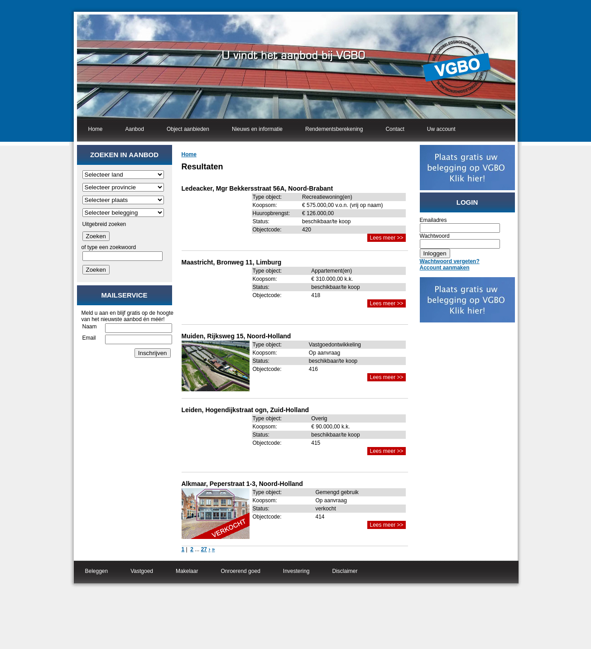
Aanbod (134, 129)
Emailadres (433, 220)
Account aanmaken (445, 267)
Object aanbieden (188, 129)
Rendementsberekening (334, 129)
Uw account (441, 129)
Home (95, 129)
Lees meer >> (386, 238)
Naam (89, 326)
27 (204, 549)
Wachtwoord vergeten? (450, 261)
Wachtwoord (435, 236)
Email (89, 338)
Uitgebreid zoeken (104, 224)
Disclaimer (345, 571)
